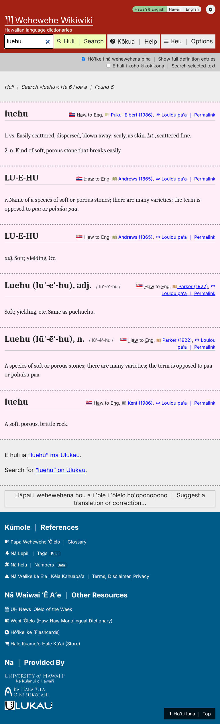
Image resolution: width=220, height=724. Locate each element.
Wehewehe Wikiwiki (49, 20)
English (192, 9)
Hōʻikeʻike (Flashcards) (32, 632)
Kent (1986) (137, 403)
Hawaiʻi (175, 9)
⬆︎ (189, 714)
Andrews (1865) (132, 179)
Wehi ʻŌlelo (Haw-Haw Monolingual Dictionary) (59, 621)
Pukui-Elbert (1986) (129, 115)
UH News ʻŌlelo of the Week (38, 609)
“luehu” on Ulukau (60, 469)
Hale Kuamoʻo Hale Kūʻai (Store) (42, 644)
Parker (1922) (190, 286)
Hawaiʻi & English (149, 9)
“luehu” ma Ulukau (54, 455)
